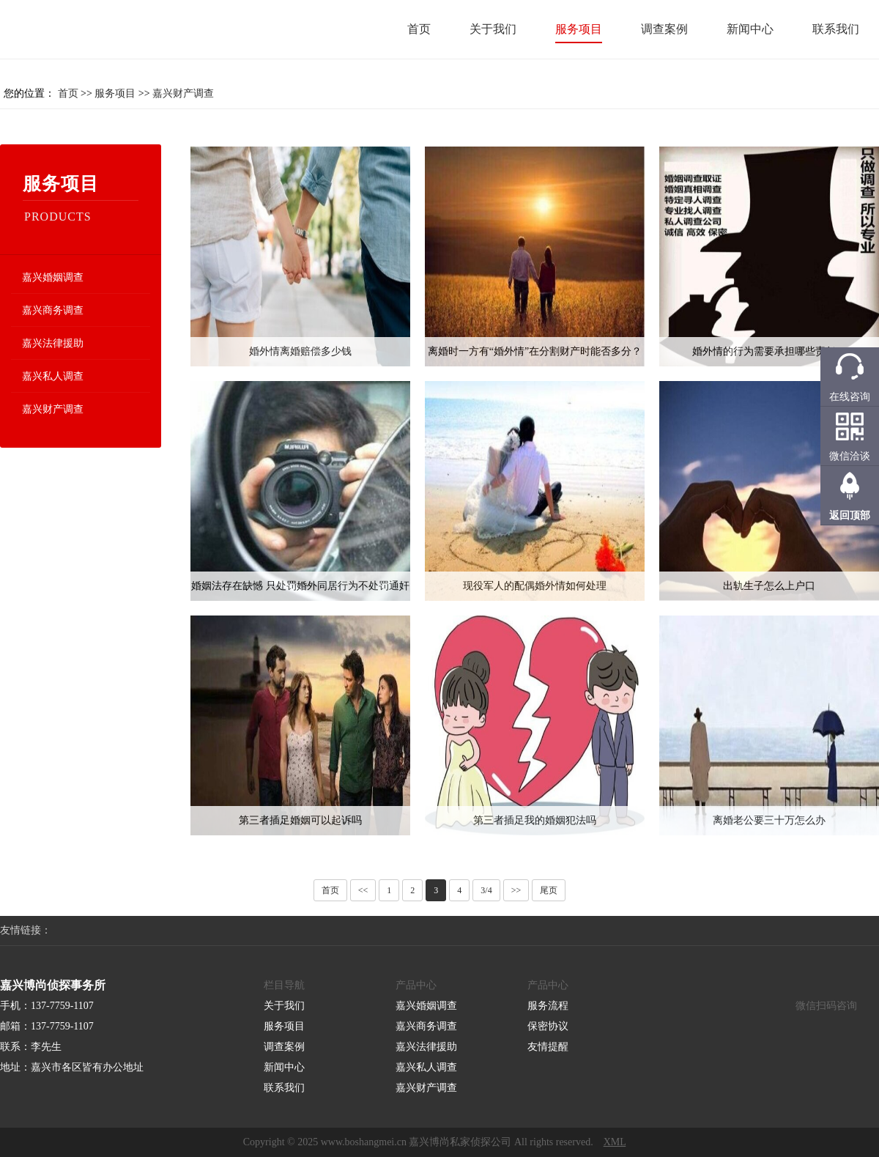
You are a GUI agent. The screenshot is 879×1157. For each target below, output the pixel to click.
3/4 (486, 890)
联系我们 (835, 29)
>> (516, 890)
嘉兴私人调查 (53, 376)
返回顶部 (849, 515)
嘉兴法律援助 (53, 343)
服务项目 (578, 29)
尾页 (548, 890)
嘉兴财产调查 (183, 93)
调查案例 (664, 29)
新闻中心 (750, 29)
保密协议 (547, 1026)
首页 (419, 29)
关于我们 (493, 29)
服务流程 (547, 1005)
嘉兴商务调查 (53, 310)
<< (363, 890)
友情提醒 (547, 1046)
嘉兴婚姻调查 (53, 277)
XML (615, 1141)
